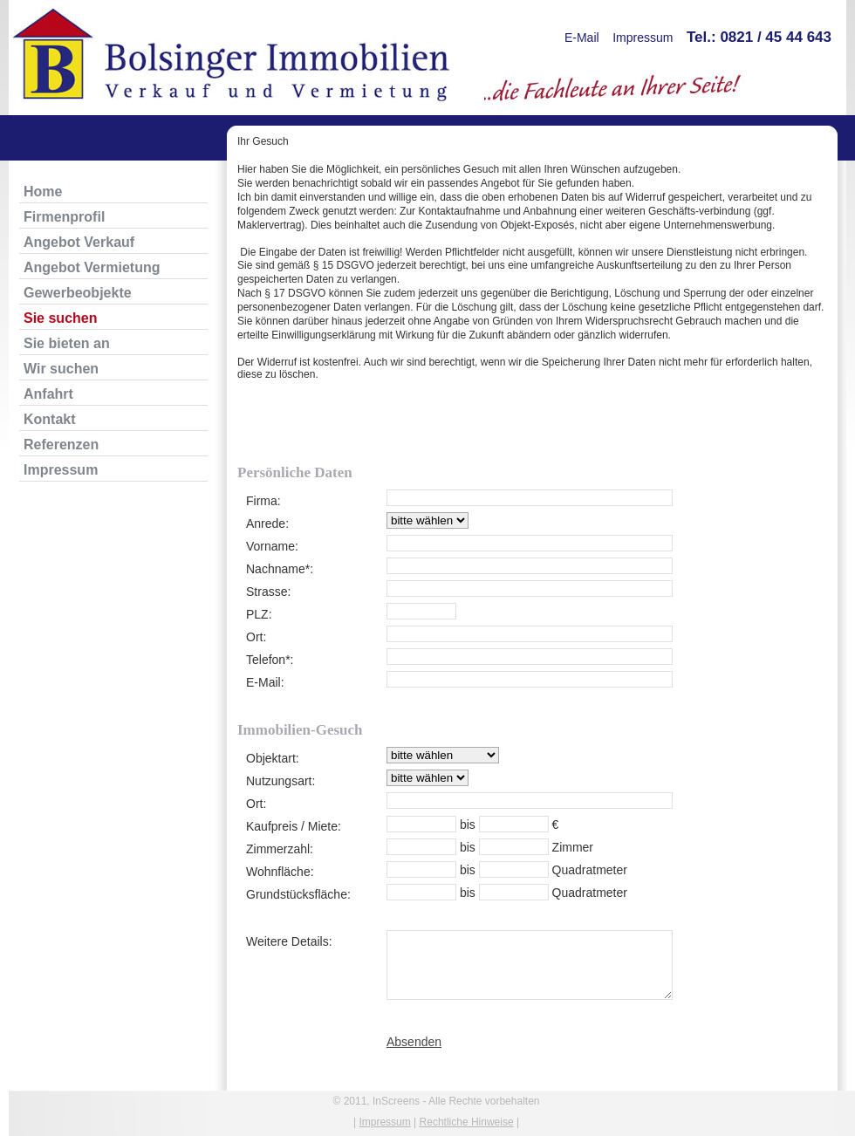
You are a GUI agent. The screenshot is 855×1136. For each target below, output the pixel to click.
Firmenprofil (64, 216)
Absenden (413, 1042)
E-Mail (581, 37)
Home (43, 191)
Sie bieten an (67, 343)
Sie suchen (60, 318)
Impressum (642, 37)
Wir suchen (61, 368)
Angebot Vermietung (92, 267)
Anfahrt (48, 394)
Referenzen (61, 444)
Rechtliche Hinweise (467, 1122)
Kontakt (50, 419)
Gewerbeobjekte (78, 292)
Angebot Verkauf (79, 242)
